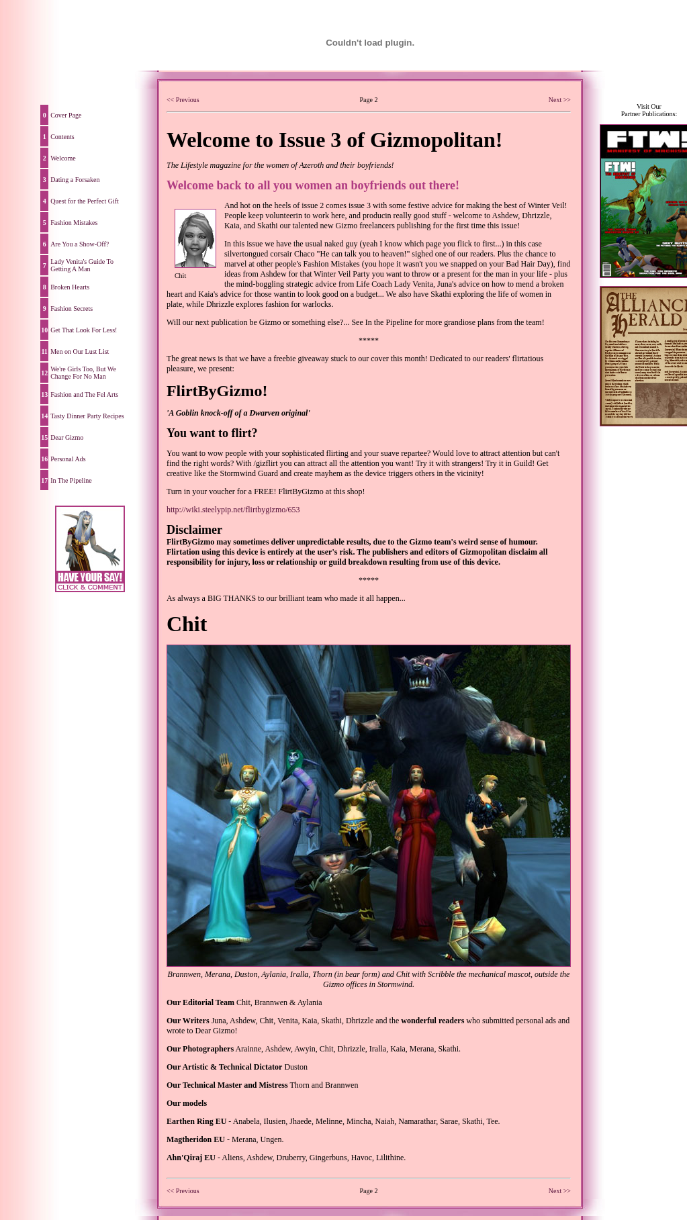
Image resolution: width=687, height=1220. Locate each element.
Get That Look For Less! (83, 330)
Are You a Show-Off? (79, 244)
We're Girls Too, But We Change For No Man (83, 372)
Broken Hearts (69, 287)
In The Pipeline (70, 480)
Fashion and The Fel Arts (84, 394)
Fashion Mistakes (73, 222)
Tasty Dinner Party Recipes (87, 416)
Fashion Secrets (71, 308)
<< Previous (183, 99)
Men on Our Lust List (79, 351)
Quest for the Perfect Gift (84, 201)
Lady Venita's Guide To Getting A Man (81, 265)
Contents (62, 136)
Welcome (63, 158)
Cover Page (65, 115)
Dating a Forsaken (74, 179)
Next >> (560, 99)
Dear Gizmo (66, 437)
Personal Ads (68, 459)
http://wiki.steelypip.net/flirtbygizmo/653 (233, 509)
